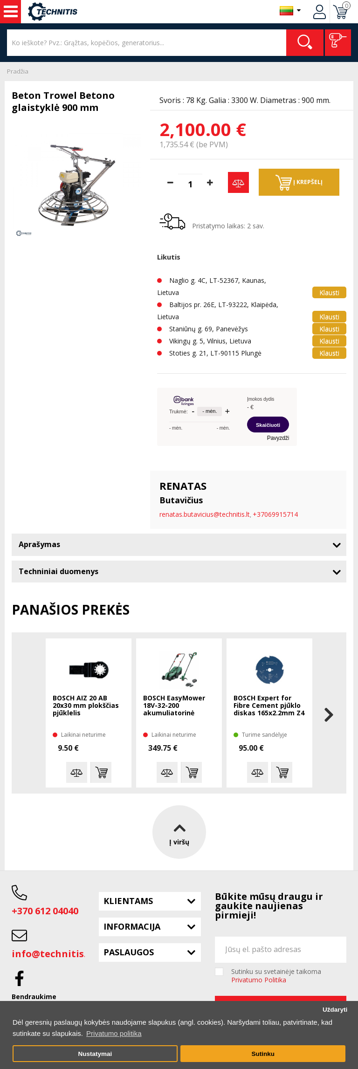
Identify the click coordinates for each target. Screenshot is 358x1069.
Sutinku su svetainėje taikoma (276, 975)
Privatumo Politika (258, 979)
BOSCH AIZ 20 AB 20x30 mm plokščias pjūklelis (86, 705)
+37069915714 (275, 514)
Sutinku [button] (263, 1053)
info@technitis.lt (53, 953)
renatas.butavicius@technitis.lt (204, 514)
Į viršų (179, 832)
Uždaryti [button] (335, 1009)
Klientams (128, 900)
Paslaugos (128, 952)
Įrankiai (11, 11)
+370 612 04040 (45, 911)
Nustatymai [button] (95, 1053)
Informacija (131, 926)
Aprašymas (39, 544)
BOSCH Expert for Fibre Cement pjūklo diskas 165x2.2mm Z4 (269, 705)
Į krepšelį (299, 183)
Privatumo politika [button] (113, 1033)
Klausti (329, 292)
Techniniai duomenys (58, 571)
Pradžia (17, 71)
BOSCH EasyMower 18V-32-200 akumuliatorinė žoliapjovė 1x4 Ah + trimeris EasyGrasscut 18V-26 (178, 706)
